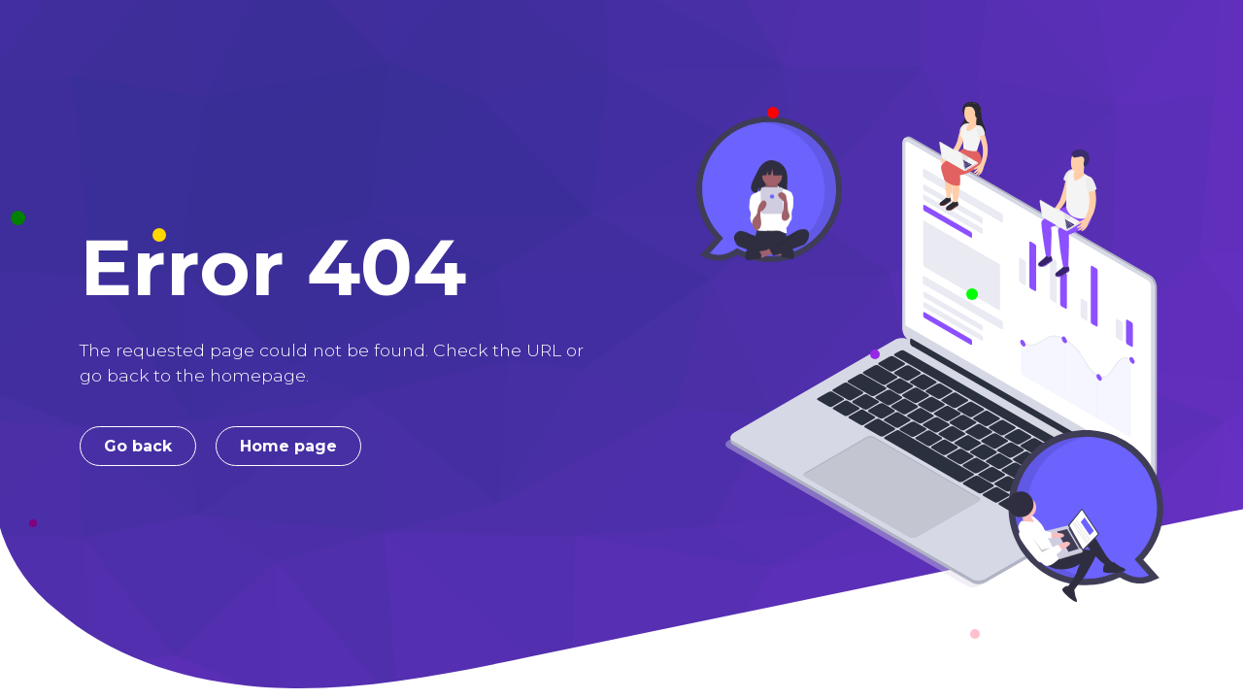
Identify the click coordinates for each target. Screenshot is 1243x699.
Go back (138, 446)
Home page (288, 446)
